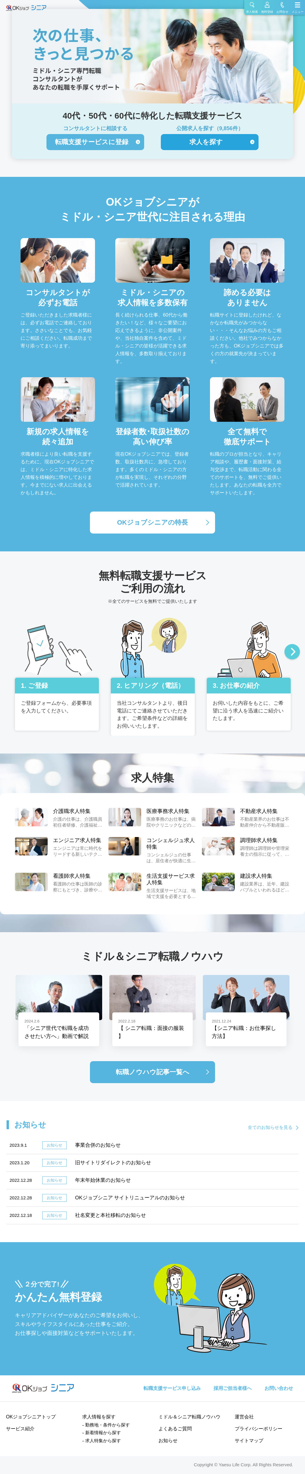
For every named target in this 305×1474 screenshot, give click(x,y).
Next (292, 652)
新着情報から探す (103, 1432)
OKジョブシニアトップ (31, 1416)
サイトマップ (249, 1440)
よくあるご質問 (175, 1428)
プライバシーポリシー (258, 1428)
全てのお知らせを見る (270, 1127)
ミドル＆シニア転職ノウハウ (189, 1416)
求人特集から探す (103, 1440)
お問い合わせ (278, 1388)
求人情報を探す (99, 1416)
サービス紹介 (20, 1428)
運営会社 (244, 1416)
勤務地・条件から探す (107, 1424)
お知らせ (168, 1440)
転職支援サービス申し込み (172, 1388)
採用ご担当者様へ (233, 1388)
